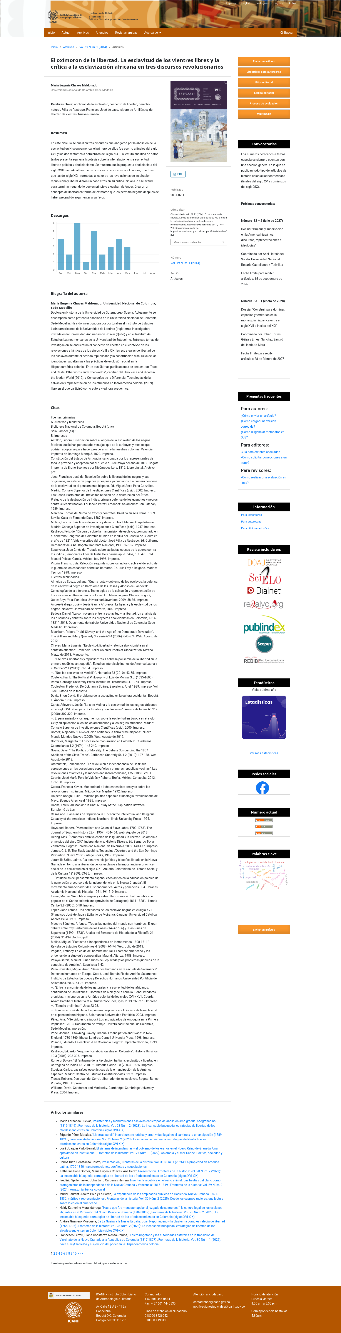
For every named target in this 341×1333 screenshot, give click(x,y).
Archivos (83, 32)
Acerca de (151, 32)
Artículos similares (67, 1112)
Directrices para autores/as (264, 71)
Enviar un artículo (264, 61)
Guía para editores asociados (260, 452)
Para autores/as (251, 521)
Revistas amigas (126, 32)
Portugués (262, 3)
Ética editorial (264, 82)
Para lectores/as (251, 514)
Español (231, 3)
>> (81, 1253)
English (246, 3)
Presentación (111, 1162)
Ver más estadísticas (264, 753)
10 (75, 1253)
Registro (279, 3)
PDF (179, 174)
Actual (66, 32)
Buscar (287, 32)
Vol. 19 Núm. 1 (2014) (93, 47)
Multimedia (264, 114)
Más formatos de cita (187, 242)
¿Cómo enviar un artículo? (258, 415)
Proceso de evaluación (264, 103)
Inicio (51, 32)
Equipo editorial (264, 92)
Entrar (293, 3)
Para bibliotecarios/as (255, 528)
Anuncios (102, 32)
